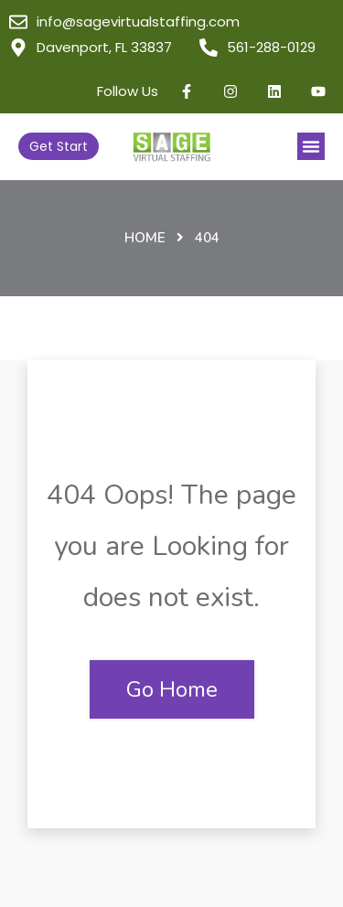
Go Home (172, 689)
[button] (311, 146)
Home (145, 238)
